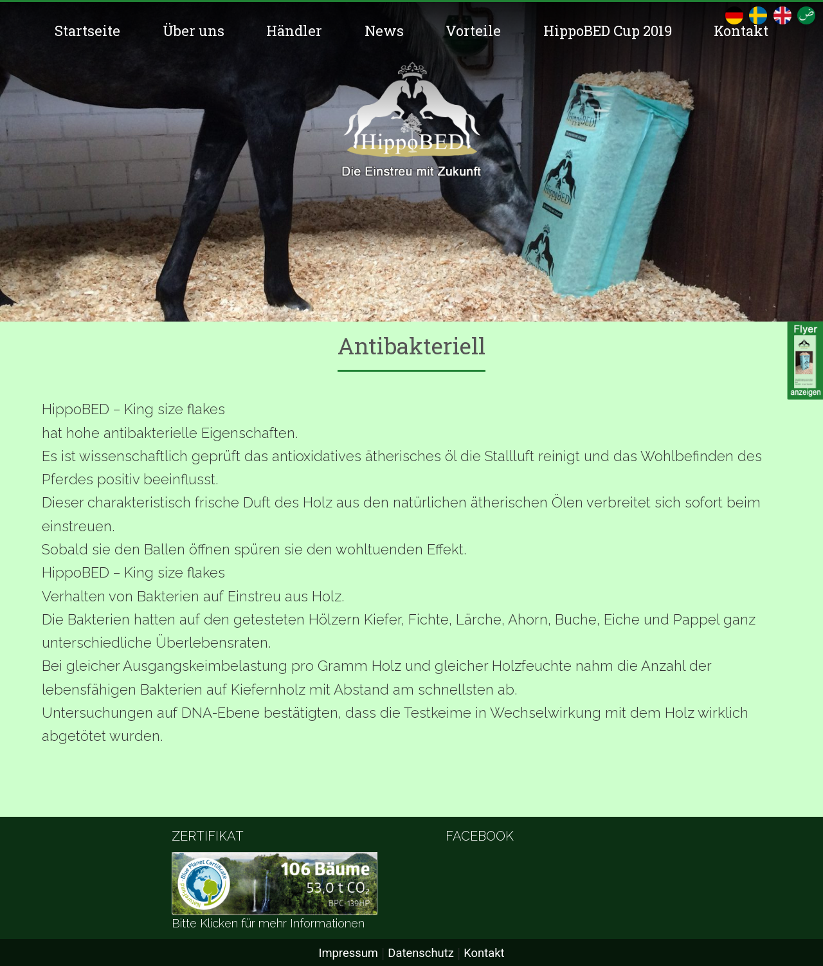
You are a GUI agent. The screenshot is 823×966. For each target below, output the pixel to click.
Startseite (87, 30)
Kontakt (741, 30)
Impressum (348, 953)
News (384, 30)
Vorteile (473, 30)
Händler (294, 30)
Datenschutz (421, 953)
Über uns (193, 30)
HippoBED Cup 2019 (607, 30)
